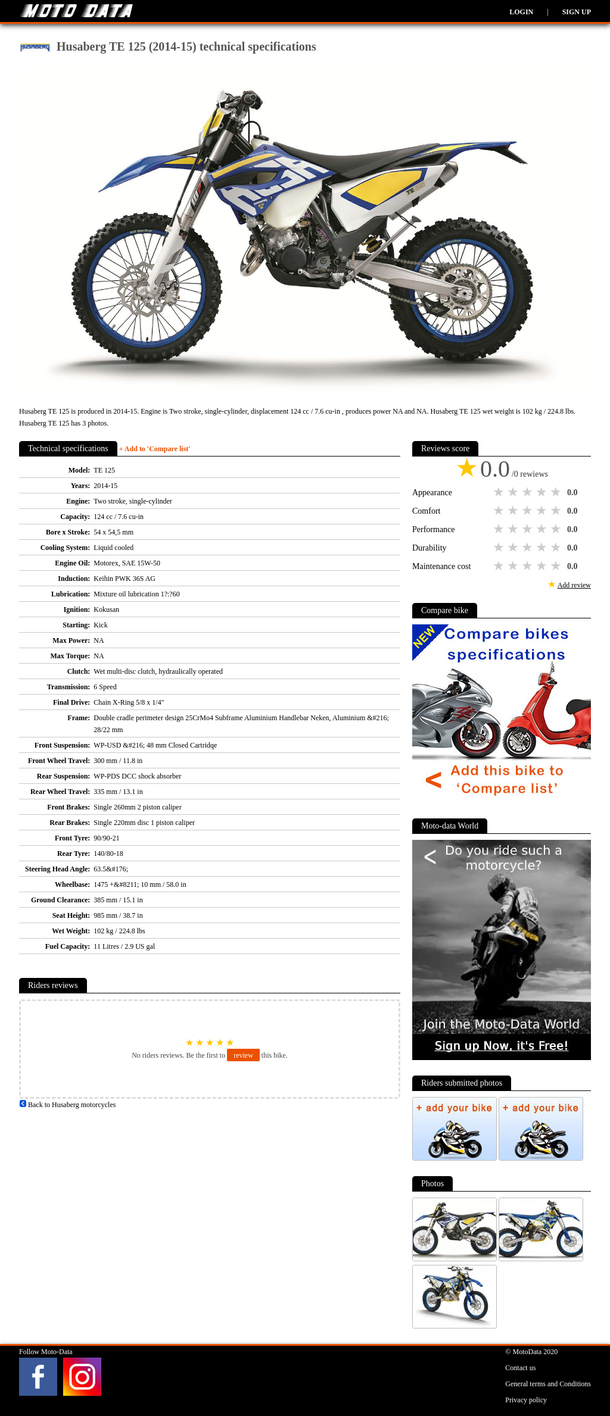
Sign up (576, 12)
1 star (500, 492)
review (243, 1055)
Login (521, 12)
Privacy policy (526, 1400)
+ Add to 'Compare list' (155, 449)
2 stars (514, 492)
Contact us (520, 1368)
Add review (574, 585)
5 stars (557, 492)
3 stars (528, 492)
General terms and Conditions (548, 1384)
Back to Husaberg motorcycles (67, 1105)
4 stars (543, 492)
